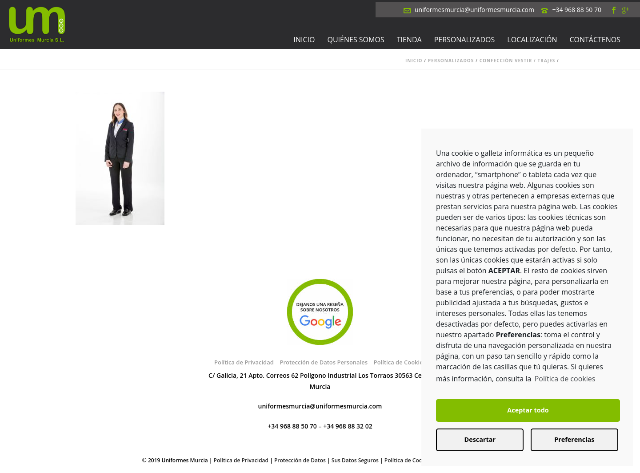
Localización (532, 39)
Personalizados (464, 39)
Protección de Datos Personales (324, 362)
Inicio (304, 39)
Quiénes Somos (356, 39)
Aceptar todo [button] (527, 410)
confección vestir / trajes (518, 60)
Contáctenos (594, 39)
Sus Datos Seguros (355, 460)
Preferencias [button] (574, 439)
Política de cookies (565, 379)
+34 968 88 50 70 (576, 9)
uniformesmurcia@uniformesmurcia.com (474, 9)
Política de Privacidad (244, 362)
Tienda (409, 39)
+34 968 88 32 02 (347, 426)
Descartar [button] (480, 439)
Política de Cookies (400, 362)
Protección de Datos (300, 460)
